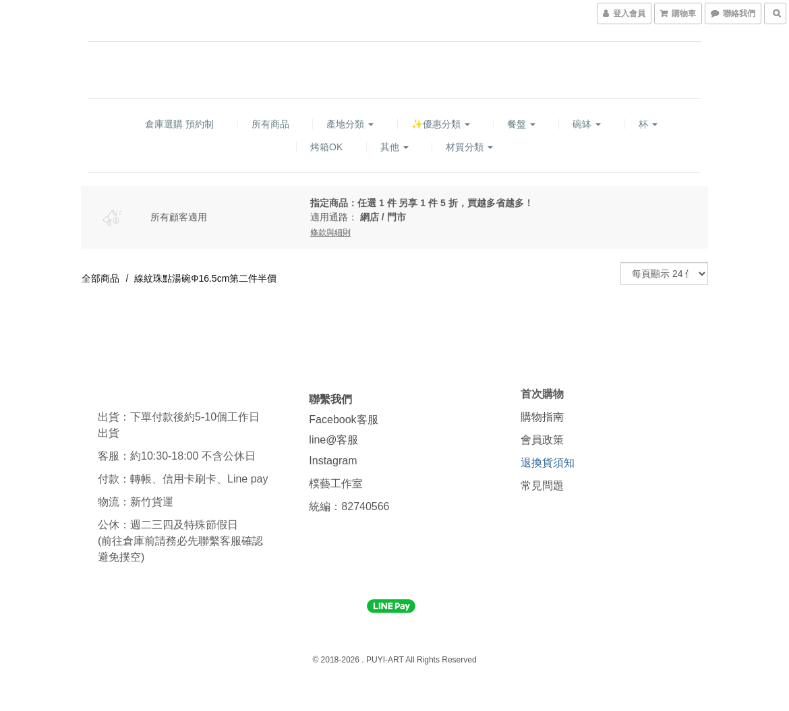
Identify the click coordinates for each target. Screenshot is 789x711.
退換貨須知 (548, 462)
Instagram (333, 460)
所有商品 (270, 124)
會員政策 (542, 439)
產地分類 (350, 124)
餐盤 (521, 124)
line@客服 (333, 439)
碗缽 (587, 124)
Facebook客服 (343, 419)
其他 (394, 147)
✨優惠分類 (440, 124)
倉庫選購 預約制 (179, 124)
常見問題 (542, 485)
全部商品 (100, 278)
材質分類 (469, 147)
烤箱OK (326, 147)
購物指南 (542, 417)
